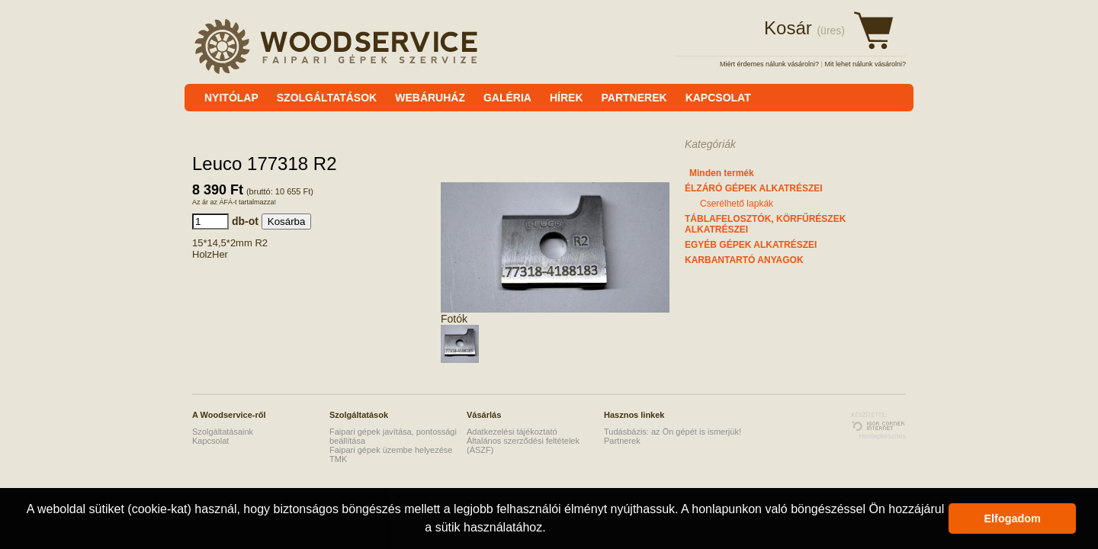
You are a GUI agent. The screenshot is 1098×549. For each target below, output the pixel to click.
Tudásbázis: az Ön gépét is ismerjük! (672, 431)
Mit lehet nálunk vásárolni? (865, 64)
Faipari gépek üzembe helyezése (390, 449)
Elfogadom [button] (1012, 518)
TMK (338, 459)
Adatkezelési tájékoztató (512, 431)
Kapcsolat (210, 440)
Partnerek (622, 440)
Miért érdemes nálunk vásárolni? (769, 64)
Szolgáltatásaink (222, 431)
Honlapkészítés (882, 436)
